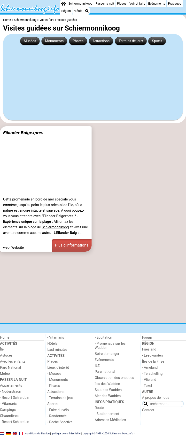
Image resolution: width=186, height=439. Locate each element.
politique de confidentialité (66, 433)
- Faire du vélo (58, 410)
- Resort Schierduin (14, 398)
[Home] (63, 3)
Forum (147, 337)
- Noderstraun (10, 392)
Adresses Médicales (110, 420)
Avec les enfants (12, 361)
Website (17, 248)
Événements (156, 3)
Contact (148, 410)
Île (2, 349)
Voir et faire (137, 3)
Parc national (105, 372)
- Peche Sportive (60, 422)
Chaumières (9, 416)
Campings (8, 410)
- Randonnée (57, 416)
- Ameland (150, 368)
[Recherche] (87, 11)
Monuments (54, 41)
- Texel (147, 386)
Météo (78, 11)
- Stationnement (107, 414)
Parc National (10, 368)
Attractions (101, 41)
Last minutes (57, 350)
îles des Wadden (107, 384)
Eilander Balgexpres (23, 133)
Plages (121, 3)
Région (66, 11)
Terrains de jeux (131, 41)
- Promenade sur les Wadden (110, 346)
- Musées (54, 374)
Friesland (149, 349)
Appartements (11, 385)
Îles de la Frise (153, 361)
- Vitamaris (8, 404)
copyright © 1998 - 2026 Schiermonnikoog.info (108, 433)
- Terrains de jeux (60, 398)
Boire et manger (107, 354)
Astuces (6, 355)
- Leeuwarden (152, 355)
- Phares (53, 386)
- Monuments (57, 380)
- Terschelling (152, 374)
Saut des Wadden (108, 390)
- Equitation (103, 337)
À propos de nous (155, 398)
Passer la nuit (104, 3)
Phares (78, 41)
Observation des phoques (114, 378)
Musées (30, 41)
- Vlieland (149, 380)
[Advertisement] (93, 81)
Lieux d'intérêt (58, 368)
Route (99, 408)
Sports (157, 41)
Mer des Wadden (108, 396)
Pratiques (174, 3)
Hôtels (52, 344)
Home (4, 337)
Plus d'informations (71, 245)
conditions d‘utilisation (37, 433)
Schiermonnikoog (80, 3)
